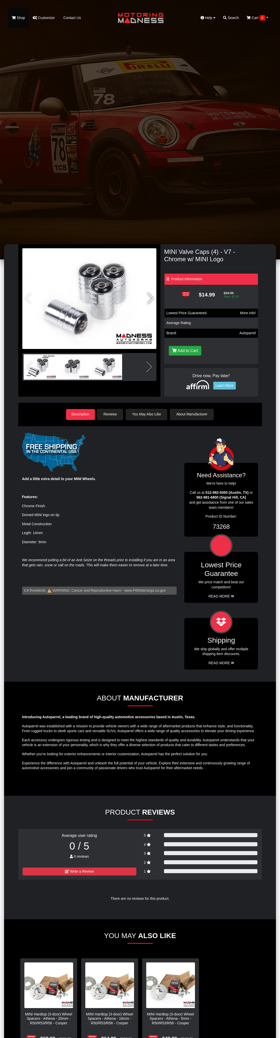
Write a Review (79, 871)
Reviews (111, 414)
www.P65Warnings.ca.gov (145, 590)
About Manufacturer (192, 414)
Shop (18, 18)
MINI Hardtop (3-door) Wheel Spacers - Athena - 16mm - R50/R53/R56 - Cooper (109, 1018)
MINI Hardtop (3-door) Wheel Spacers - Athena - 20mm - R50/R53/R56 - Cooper (48, 1018)
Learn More (225, 385)
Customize (44, 18)
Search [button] (231, 18)
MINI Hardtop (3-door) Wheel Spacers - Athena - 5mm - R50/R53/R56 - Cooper (170, 1018)
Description (80, 414)
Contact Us (71, 18)
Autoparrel (247, 333)
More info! (248, 313)
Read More (221, 596)
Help (208, 18)
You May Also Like (147, 414)
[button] (150, 298)
